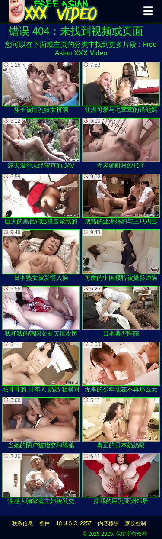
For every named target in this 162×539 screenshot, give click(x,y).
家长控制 (135, 523)
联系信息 (22, 523)
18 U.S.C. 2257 (74, 523)
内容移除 (108, 523)
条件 (44, 523)
